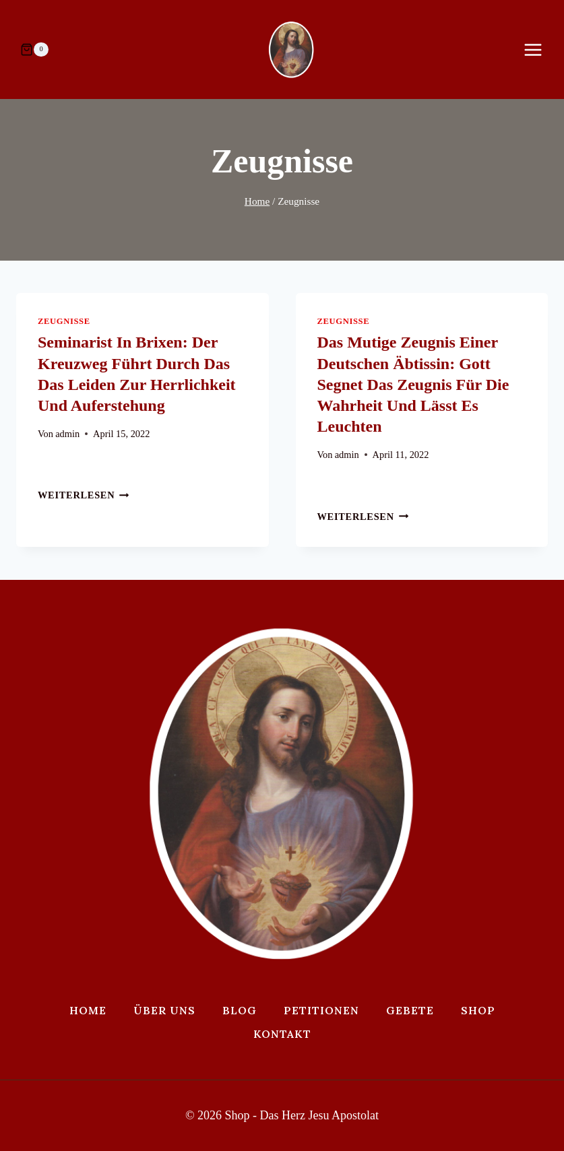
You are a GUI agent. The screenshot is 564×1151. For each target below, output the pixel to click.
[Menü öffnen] (540, 49)
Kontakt (282, 1034)
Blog (239, 1010)
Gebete (410, 1010)
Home (87, 1010)
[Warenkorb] (34, 49)
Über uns (164, 1010)
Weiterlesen (83, 495)
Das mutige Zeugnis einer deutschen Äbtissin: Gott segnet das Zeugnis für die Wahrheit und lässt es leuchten (413, 384)
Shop (478, 1010)
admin (67, 433)
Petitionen (321, 1010)
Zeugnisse (64, 321)
